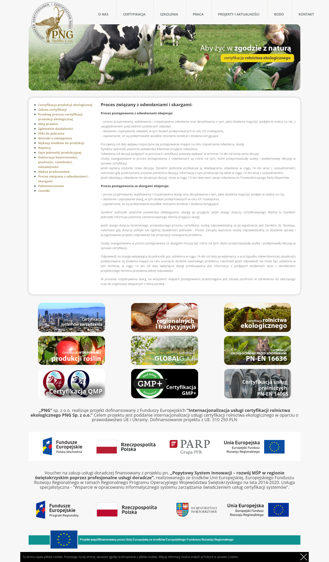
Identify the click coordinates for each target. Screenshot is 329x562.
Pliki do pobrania (51, 133)
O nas (103, 14)
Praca (198, 14)
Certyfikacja (134, 14)
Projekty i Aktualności (238, 14)
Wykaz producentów (54, 171)
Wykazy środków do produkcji (61, 143)
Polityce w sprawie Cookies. (221, 557)
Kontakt (306, 14)
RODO (279, 14)
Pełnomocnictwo (51, 186)
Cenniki (44, 191)
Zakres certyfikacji (52, 109)
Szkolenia (169, 14)
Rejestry (44, 148)
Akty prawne (48, 124)
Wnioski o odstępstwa (55, 138)
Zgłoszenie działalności (55, 128)
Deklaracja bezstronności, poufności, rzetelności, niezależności (58, 162)
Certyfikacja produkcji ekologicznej (65, 105)
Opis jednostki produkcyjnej (60, 152)
